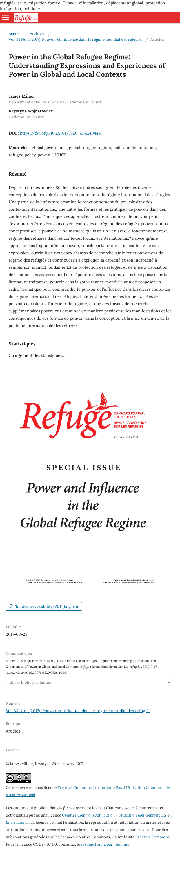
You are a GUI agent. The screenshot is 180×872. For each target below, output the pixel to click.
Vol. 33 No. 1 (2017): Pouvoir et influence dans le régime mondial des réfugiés (75, 39)
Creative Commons (152, 837)
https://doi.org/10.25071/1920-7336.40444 (60, 133)
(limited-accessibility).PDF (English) (46, 606)
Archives (37, 33)
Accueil (15, 33)
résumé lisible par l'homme (105, 844)
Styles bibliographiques (31, 682)
